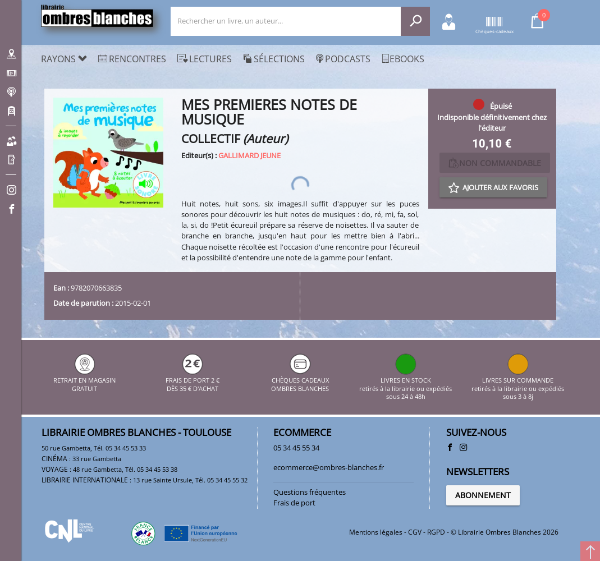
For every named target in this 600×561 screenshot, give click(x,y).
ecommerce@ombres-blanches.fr (328, 467)
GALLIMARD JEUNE (249, 155)
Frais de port (294, 503)
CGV (415, 532)
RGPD (436, 532)
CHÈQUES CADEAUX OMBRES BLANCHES (300, 381)
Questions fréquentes (309, 492)
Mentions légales (375, 532)
